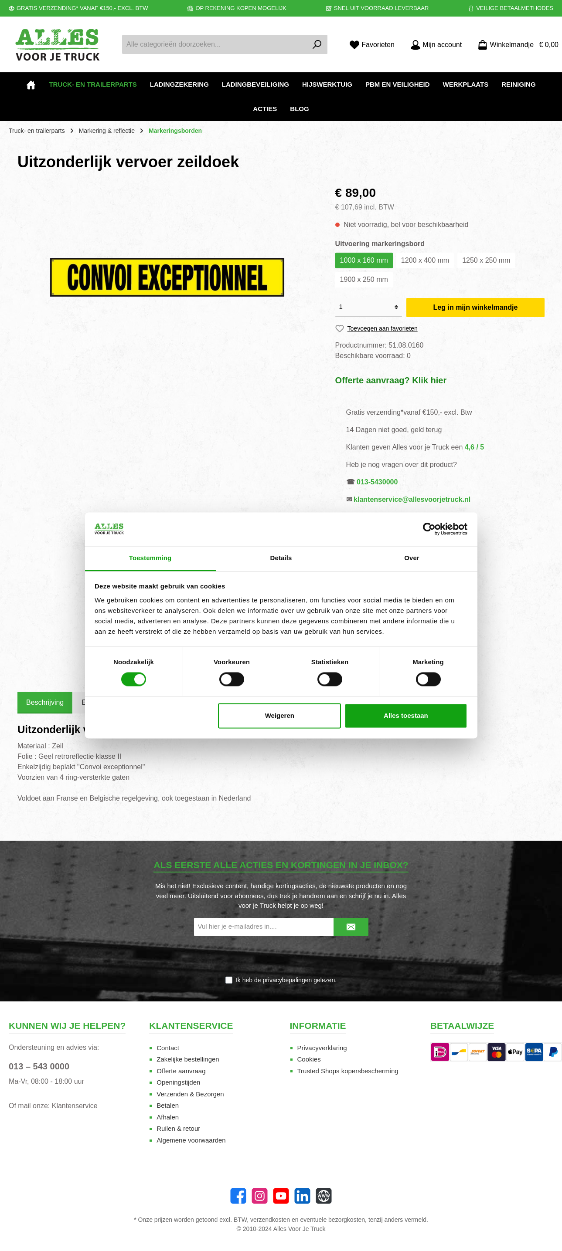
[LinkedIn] (302, 1196)
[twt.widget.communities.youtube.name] (281, 1196)
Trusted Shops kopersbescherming (348, 1071)
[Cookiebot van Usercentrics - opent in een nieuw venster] (429, 529)
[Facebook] (238, 1196)
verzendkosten (270, 1219)
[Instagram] (259, 1196)
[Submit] (351, 927)
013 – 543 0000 (39, 1066)
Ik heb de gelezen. (286, 980)
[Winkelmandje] (515, 45)
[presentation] (281, 957)
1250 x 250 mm (486, 260)
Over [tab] (411, 557)
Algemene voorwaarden (191, 1140)
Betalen (168, 1105)
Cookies (309, 1059)
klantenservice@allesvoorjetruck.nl (412, 499)
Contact (168, 1048)
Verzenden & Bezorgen (190, 1094)
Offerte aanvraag (181, 1071)
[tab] (44, 702)
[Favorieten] (372, 45)
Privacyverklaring (322, 1048)
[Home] (31, 84)
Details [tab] (281, 557)
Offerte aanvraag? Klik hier (391, 380)
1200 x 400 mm (425, 260)
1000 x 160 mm (364, 260)
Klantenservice (75, 1105)
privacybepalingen (287, 980)
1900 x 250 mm (364, 279)
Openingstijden (178, 1082)
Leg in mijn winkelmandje (475, 307)
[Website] (324, 1196)
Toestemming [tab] (150, 557)
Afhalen (168, 1117)
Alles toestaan (406, 715)
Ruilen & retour (178, 1128)
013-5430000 (377, 482)
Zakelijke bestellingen (188, 1059)
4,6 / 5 (474, 447)
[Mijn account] (436, 45)
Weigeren (279, 715)
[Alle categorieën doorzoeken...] (214, 44)
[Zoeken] (317, 44)
